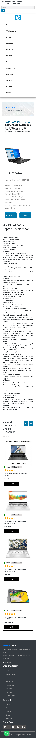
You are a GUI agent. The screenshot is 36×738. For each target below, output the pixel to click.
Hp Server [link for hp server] (7, 671)
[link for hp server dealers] (18, 17)
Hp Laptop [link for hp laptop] (8, 681)
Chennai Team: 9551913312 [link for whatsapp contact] (11, 4)
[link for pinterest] (5, 727)
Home (8, 107)
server (14, 107)
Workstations (11, 31)
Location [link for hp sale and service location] (7, 711)
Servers (9, 25)
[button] (26, 423)
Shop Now (11, 484)
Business (9, 49)
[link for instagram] (14, 727)
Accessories (10, 68)
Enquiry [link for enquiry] (7, 715)
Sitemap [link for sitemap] (29, 735)
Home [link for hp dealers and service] (6, 704)
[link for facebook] (9, 727)
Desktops (9, 43)
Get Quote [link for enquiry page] (25, 215)
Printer (8, 62)
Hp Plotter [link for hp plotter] (8, 692)
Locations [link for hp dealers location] (9, 86)
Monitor (9, 56)
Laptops (9, 37)
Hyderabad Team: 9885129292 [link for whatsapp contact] (12, 2)
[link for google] (23, 727)
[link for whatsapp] (6, 733)
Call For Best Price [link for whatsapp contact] (11, 215)
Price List (9, 74)
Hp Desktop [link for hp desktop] (8, 685)
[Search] (18, 7)
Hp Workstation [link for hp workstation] (9, 674)
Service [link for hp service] (8, 80)
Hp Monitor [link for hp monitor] (8, 678)
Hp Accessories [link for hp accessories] (9, 696)
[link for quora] (18, 727)
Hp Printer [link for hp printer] (7, 689)
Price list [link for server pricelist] (7, 718)
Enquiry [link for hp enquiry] (8, 93)
